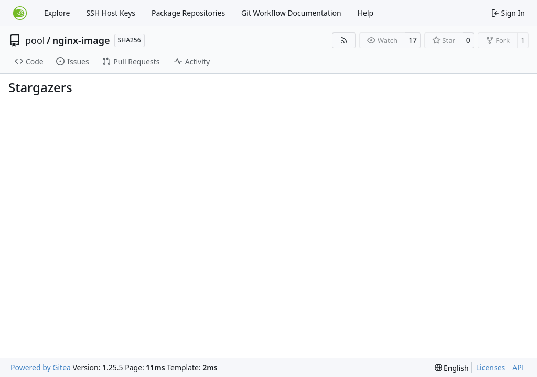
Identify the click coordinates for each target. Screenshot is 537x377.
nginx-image (81, 40)
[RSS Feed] (344, 40)
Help (366, 13)
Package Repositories (188, 13)
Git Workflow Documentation (291, 13)
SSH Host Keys (110, 13)
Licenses (491, 367)
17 (413, 40)
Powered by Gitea (40, 367)
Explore (57, 13)
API (518, 367)
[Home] (20, 13)
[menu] (452, 368)
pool (35, 40)
